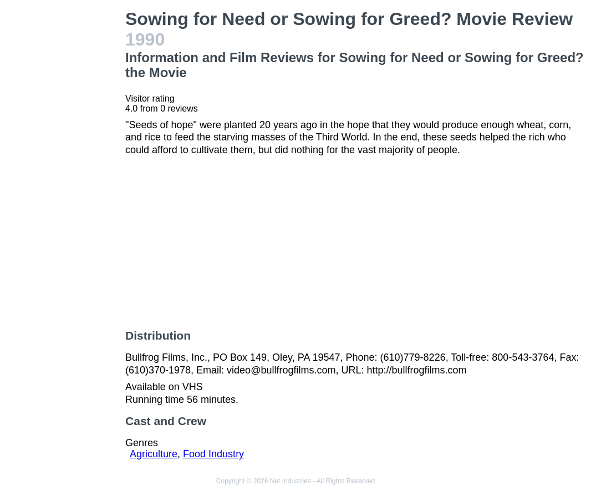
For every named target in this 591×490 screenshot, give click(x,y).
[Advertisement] (65, 175)
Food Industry (213, 453)
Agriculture (153, 453)
